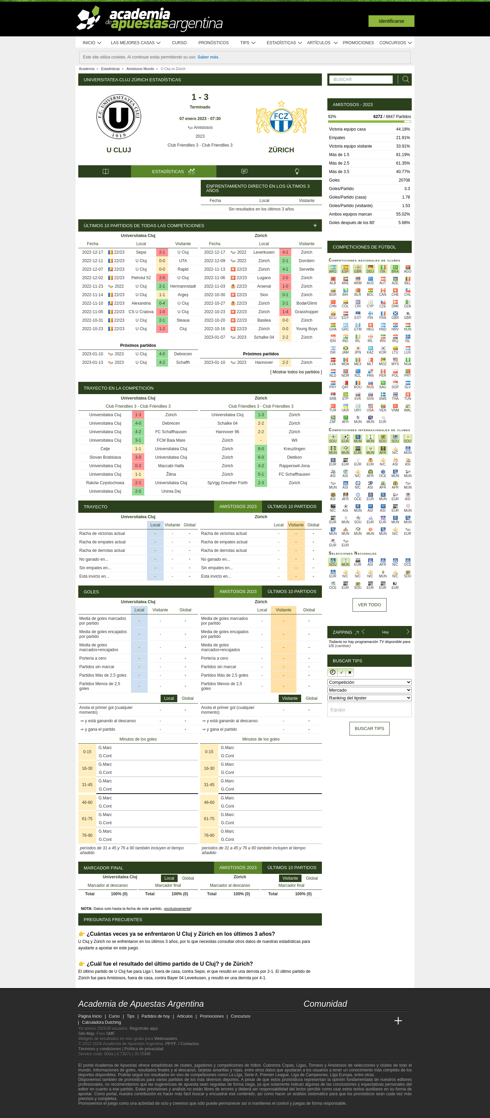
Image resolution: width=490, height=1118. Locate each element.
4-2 (162, 362)
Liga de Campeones (309, 1074)
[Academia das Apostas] (322, 1021)
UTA (183, 260)
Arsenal (264, 286)
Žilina (171, 474)
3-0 (138, 457)
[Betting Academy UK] (385, 1021)
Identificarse (391, 21)
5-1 (261, 474)
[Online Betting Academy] (347, 1021)
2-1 (162, 252)
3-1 (138, 440)
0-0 (162, 260)
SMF (110, 1033)
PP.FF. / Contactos (182, 1043)
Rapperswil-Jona (294, 465)
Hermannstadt (183, 286)
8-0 (261, 448)
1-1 (162, 294)
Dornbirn (306, 260)
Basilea (264, 320)
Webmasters (165, 1038)
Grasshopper (306, 311)
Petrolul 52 (141, 277)
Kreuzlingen (294, 448)
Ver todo (369, 604)
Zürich (281, 150)
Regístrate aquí (144, 1028)
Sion (264, 294)
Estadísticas (285, 43)
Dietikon (294, 457)
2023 (200, 136)
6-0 (261, 457)
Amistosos (200, 127)
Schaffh (183, 362)
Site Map (86, 1033)
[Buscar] (404, 79)
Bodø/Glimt (306, 303)
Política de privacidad (144, 1049)
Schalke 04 (264, 337)
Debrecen (183, 354)
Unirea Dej (171, 491)
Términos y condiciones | (101, 1049)
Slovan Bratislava (105, 457)
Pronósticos (213, 42)
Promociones (358, 42)
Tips (248, 43)
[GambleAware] (94, 1112)
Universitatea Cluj (105, 414)
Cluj (183, 328)
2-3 (261, 482)
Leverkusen (264, 252)
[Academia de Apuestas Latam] (373, 1021)
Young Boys (306, 328)
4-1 (285, 252)
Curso (179, 42)
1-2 (162, 328)
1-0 (162, 311)
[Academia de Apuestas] (360, 1021)
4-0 (162, 354)
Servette (306, 269)
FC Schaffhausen (171, 431)
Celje (105, 448)
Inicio (92, 43)
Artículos (322, 43)
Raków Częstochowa (105, 482)
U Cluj (119, 150)
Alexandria (141, 303)
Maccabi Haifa (171, 465)
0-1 (285, 294)
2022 (119, 286)
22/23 (119, 252)
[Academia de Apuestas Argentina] (309, 1021)
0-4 (162, 303)
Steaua (183, 320)
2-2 (285, 337)
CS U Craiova (141, 311)
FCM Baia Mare (171, 440)
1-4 (285, 311)
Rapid (183, 269)
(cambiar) (342, 646)
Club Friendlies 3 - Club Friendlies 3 (200, 145)
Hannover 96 (227, 431)
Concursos (396, 43)
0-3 (138, 465)
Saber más (208, 57)
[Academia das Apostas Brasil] (335, 1021)
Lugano (264, 277)
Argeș (183, 294)
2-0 (162, 277)
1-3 (138, 414)
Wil (294, 440)
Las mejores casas (136, 43)
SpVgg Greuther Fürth (228, 482)
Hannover (264, 362)
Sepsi (141, 252)
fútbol (255, 1065)
